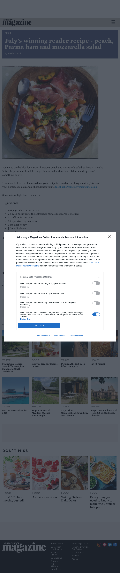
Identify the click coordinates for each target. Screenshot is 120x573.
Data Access (60, 336)
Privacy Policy (76, 336)
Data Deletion (43, 336)
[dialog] (60, 286)
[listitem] (60, 277)
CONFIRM (38, 325)
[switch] (96, 283)
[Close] (110, 237)
